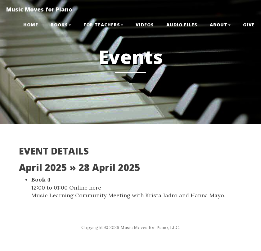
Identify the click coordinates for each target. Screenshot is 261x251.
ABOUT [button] (220, 25)
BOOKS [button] (61, 25)
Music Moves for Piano (39, 9)
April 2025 (43, 167)
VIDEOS (145, 25)
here (95, 187)
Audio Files (181, 25)
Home (30, 25)
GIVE (249, 25)
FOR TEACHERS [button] (103, 25)
